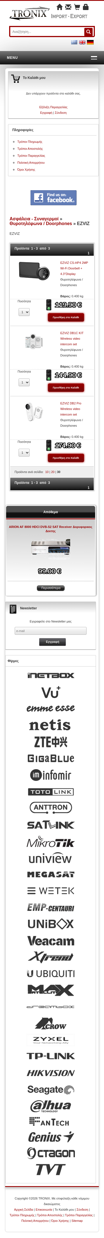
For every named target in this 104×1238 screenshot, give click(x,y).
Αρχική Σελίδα (23, 1209)
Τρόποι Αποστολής (30, 148)
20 (52, 472)
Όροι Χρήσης (26, 169)
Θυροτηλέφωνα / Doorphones (40, 223)
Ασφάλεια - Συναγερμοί (34, 218)
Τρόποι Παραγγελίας (31, 155)
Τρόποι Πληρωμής (29, 141)
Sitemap (77, 1220)
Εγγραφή (46, 112)
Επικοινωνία (43, 1209)
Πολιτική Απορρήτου (31, 162)
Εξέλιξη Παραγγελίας (53, 107)
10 (47, 472)
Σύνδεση (61, 112)
